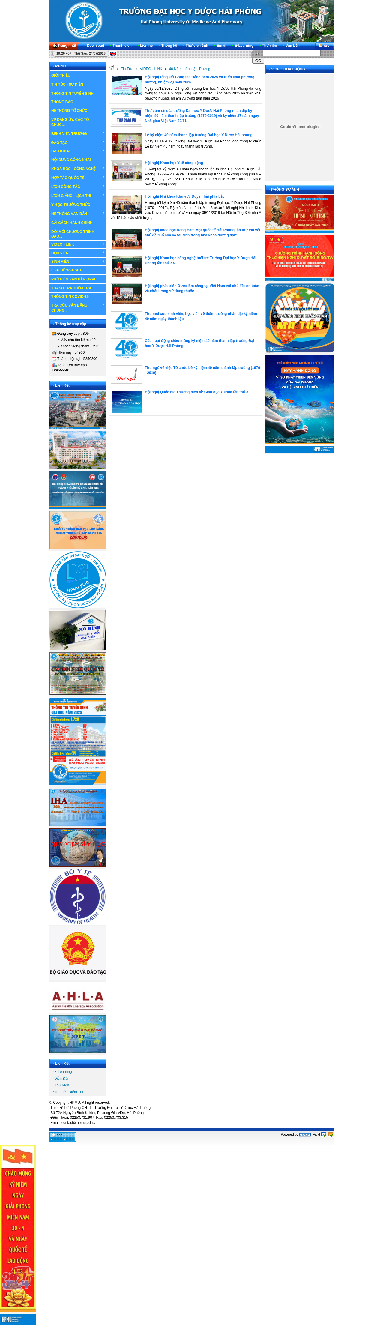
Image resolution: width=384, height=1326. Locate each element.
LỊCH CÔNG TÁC (78, 186)
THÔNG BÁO (78, 102)
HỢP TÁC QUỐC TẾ (78, 177)
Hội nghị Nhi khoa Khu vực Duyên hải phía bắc (185, 196)
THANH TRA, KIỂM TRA (71, 288)
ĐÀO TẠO (78, 142)
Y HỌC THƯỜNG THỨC (70, 205)
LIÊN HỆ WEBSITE (66, 270)
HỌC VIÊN (78, 252)
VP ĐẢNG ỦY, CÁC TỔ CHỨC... (78, 122)
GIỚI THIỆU (78, 75)
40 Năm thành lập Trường (189, 69)
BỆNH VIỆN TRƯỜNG (78, 133)
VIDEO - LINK (78, 244)
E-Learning (63, 1072)
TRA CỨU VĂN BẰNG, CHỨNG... (78, 308)
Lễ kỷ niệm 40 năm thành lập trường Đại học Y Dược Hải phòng (199, 135)
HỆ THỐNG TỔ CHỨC (78, 110)
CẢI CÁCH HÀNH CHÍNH (71, 223)
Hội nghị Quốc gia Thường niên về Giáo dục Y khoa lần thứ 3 (196, 392)
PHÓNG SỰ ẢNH (285, 189)
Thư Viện (61, 1085)
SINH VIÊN (78, 261)
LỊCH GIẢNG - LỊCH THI (78, 195)
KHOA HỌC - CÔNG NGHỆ (78, 168)
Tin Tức (127, 69)
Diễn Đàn (61, 1078)
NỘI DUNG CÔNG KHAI (71, 160)
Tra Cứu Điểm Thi (68, 1092)
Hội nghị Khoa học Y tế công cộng (174, 163)
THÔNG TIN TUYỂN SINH (78, 93)
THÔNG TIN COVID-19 (70, 297)
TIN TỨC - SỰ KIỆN (78, 84)
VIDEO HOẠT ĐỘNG (288, 69)
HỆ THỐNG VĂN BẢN (78, 213)
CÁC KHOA (78, 151)
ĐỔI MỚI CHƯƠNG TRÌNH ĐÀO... (72, 234)
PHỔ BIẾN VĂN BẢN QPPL (73, 279)
